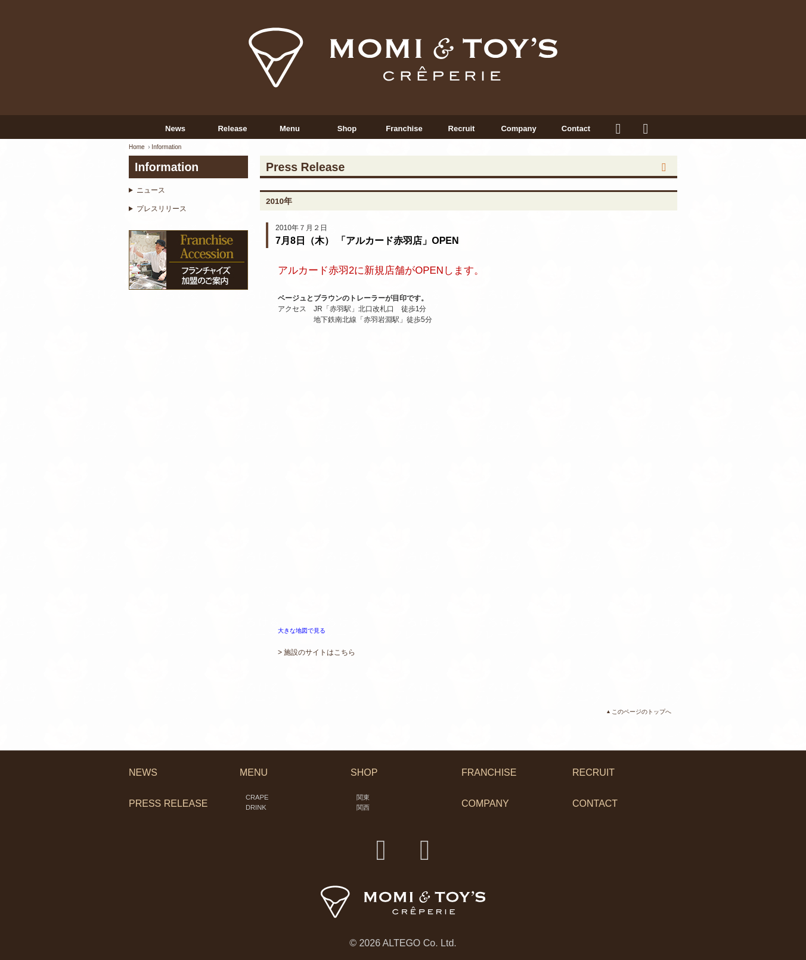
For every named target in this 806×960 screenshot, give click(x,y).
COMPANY (485, 804)
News (175, 128)
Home (137, 147)
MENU (254, 772)
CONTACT (595, 804)
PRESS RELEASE (168, 804)
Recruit (461, 128)
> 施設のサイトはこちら (316, 652)
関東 (363, 797)
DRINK (256, 807)
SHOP (364, 772)
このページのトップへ (641, 711)
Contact (576, 128)
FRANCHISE (488, 772)
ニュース (151, 190)
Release (232, 128)
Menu (290, 128)
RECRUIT (593, 772)
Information (166, 147)
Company (518, 128)
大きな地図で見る (302, 630)
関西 (363, 807)
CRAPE (257, 797)
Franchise (404, 128)
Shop (347, 128)
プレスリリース (162, 209)
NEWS (143, 772)
